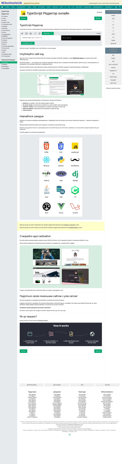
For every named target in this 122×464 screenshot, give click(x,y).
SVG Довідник (57, 417)
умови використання (97, 423)
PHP (34, 7)
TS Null (3, 52)
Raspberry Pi (113, 70)
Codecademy (30, 430)
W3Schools (113, 430)
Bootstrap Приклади (82, 403)
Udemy (24, 430)
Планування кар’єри (107, 415)
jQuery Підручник (32, 405)
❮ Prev (23, 18)
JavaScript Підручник (32, 397)
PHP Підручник (32, 401)
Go (113, 37)
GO (61, 7)
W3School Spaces (43, 320)
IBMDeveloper (91, 430)
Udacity (75, 430)
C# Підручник (32, 415)
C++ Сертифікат (107, 410)
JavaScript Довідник (57, 397)
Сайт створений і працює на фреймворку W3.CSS (69, 427)
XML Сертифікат (107, 414)
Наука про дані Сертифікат (107, 401)
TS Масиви (4, 26)
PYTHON (42, 7)
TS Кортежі (4, 28)
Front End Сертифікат (107, 398)
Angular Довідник (57, 410)
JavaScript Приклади (82, 397)
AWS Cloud (113, 83)
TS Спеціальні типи (6, 24)
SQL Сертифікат (107, 404)
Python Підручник (32, 400)
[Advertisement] (61, 367)
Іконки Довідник (57, 415)
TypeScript (87, 7)
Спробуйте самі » (27, 43)
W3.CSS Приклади (82, 404)
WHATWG (71, 431)
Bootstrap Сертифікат (107, 412)
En (97, 12)
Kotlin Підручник (32, 411)
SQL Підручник (32, 398)
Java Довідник (57, 412)
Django (113, 40)
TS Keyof (3, 50)
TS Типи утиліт (5, 48)
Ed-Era (108, 430)
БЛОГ (82, 384)
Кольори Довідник (57, 414)
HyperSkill (71, 430)
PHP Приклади (82, 401)
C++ (113, 24)
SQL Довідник (57, 398)
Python (113, 15)
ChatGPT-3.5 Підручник (32, 417)
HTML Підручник (32, 394)
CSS (12, 7)
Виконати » (48, 33)
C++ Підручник (32, 414)
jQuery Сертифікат (107, 403)
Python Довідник (57, 400)
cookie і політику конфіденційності (109, 423)
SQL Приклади (82, 398)
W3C (76, 431)
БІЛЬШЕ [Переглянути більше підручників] (109, 7)
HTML (7, 7)
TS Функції (4, 40)
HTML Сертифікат (107, 394)
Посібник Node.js (73, 227)
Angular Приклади (82, 407)
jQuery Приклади (82, 405)
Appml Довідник (57, 407)
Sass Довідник (57, 411)
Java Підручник (32, 410)
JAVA (48, 7)
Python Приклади (82, 400)
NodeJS (113, 67)
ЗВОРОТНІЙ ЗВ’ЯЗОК (31, 384)
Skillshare (51, 430)
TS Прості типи (5, 22)
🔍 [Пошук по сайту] (120, 7)
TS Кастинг (4, 42)
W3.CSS (79, 7)
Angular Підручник (32, 407)
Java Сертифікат (107, 407)
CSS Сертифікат (107, 395)
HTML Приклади (82, 394)
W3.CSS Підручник (32, 403)
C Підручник (32, 412)
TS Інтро (3, 18)
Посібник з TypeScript (69, 225)
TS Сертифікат (5, 68)
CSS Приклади (82, 395)
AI (73, 7)
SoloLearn (85, 430)
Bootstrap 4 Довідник (57, 404)
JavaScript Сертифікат (107, 397)
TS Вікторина (4, 66)
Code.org (80, 430)
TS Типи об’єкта (5, 30)
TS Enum (3, 32)
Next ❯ (98, 18)
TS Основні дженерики (7, 46)
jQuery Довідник (57, 408)
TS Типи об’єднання (6, 38)
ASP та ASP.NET (113, 64)
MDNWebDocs (65, 431)
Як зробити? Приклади (82, 417)
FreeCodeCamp (57, 430)
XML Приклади (82, 415)
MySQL (113, 58)
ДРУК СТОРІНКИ (57, 384)
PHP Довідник (57, 401)
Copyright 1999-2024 (61, 426)
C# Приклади (82, 414)
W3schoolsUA (20, 2)
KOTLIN (55, 7)
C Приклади (82, 411)
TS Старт (3, 20)
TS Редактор (4, 62)
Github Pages (113, 77)
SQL (29, 7)
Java (113, 18)
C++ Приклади (82, 412)
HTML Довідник (57, 394)
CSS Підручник (32, 395)
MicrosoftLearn (64, 430)
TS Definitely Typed (6, 54)
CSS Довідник (57, 395)
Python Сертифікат (107, 400)
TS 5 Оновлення (5, 56)
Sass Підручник (32, 408)
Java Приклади (82, 408)
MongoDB (113, 80)
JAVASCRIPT (21, 7)
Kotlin (113, 34)
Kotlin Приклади (82, 410)
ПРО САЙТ (107, 384)
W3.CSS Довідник (57, 405)
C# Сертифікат (107, 411)
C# (69, 7)
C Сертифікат (107, 408)
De (101, 12)
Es (99, 12)
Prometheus (103, 430)
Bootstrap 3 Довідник (57, 403)
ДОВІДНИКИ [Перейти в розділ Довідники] (98, 7)
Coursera (36, 430)
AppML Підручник (32, 404)
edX (39, 430)
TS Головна (4, 16)
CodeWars (97, 430)
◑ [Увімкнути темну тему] (116, 7)
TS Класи (3, 44)
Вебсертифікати (107, 392)
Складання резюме (107, 417)
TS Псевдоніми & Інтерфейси (6, 35)
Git (113, 73)
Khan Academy (44, 430)
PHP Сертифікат (107, 405)
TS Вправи (4, 64)
